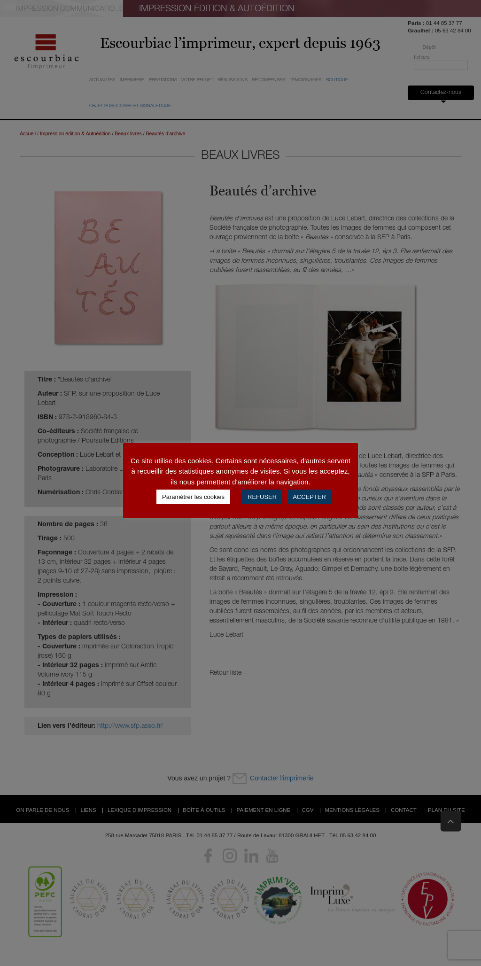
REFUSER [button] (262, 496)
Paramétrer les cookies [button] (193, 496)
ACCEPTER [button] (309, 496)
